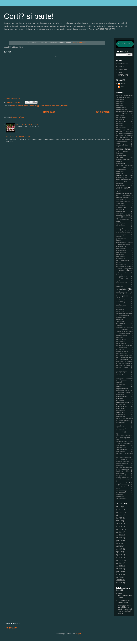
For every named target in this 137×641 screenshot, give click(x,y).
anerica (124, 113)
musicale (123, 357)
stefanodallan (120, 451)
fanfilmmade (128, 217)
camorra (127, 139)
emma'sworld (120, 209)
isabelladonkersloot (121, 292)
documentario (120, 185)
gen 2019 (119, 571)
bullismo (118, 139)
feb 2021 (119, 515)
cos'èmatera (129, 165)
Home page (49, 112)
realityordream (120, 394)
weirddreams (119, 494)
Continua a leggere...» (12, 98)
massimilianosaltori (121, 335)
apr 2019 (119, 563)
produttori (119, 387)
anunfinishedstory (121, 127)
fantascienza (124, 219)
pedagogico (119, 379)
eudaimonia (119, 213)
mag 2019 (119, 560)
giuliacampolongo (121, 252)
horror (130, 270)
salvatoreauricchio (124, 420)
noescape (130, 361)
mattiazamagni (120, 341)
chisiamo (125, 151)
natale (131, 357)
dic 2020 (119, 518)
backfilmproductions (126, 133)
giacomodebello (121, 242)
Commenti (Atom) (17, 117)
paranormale (119, 375)
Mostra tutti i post (80, 43)
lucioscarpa (119, 331)
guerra (120, 268)
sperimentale (127, 443)
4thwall (121, 98)
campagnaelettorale (122, 141)
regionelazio (120, 398)
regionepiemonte (121, 406)
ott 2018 (119, 580)
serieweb (130, 432)
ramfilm (128, 392)
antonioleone (120, 125)
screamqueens (120, 424)
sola (131, 441)
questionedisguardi (121, 390)
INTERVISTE (123, 75)
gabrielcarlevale (121, 239)
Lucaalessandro (120, 321)
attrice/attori (129, 131)
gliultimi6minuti (120, 258)
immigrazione (120, 285)
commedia (120, 157)
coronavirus (120, 159)
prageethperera (120, 385)
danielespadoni (121, 175)
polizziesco (119, 382)
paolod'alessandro (121, 371)
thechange (124, 459)
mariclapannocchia (124, 333)
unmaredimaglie (125, 485)
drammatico (56, 106)
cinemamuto (119, 153)
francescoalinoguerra (124, 233)
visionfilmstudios (121, 492)
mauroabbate (120, 345)
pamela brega (122, 367)
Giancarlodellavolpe (124, 244)
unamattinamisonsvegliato (123, 479)
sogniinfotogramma (121, 441)
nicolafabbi (124, 359)
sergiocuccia (119, 432)
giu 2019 (119, 557)
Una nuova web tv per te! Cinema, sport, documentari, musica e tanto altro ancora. (125, 609)
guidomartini (129, 268)
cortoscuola (119, 165)
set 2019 (119, 549)
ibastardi (125, 273)
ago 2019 (119, 552)
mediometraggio (124, 347)
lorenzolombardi (124, 315)
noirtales (127, 363)
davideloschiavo (121, 177)
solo (119, 443)
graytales (118, 262)
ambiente (130, 111)
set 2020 (119, 523)
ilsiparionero (119, 281)
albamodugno (120, 99)
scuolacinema (120, 426)
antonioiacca (119, 123)
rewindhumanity (120, 414)
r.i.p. (131, 390)
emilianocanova (121, 207)
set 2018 (119, 583)
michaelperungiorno (122, 351)
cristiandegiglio (121, 169)
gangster (118, 240)
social (117, 439)
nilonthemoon (120, 361)
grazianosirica (120, 266)
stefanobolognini (121, 449)
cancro (118, 143)
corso (128, 159)
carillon (118, 147)
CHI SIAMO (122, 69)
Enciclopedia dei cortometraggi (124, 601)
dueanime (119, 197)
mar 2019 (119, 566)
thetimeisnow (125, 469)
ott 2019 (119, 546)
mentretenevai (120, 349)
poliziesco (124, 381)
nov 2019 (119, 543)
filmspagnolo (119, 229)
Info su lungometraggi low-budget (125, 595)
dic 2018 (119, 574)
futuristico (64, 106)
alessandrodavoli (121, 107)
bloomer (121, 135)
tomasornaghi (120, 473)
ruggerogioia (129, 418)
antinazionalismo (121, 117)
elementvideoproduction (123, 201)
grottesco (130, 266)
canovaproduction (122, 145)
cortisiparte (119, 161)
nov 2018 (119, 577)
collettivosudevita (22, 106)
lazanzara (119, 308)
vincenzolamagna (122, 491)
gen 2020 (119, 540)
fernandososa (120, 227)
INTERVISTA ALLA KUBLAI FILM (18, 137)
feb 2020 (119, 538)
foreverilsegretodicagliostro (124, 231)
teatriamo (130, 453)
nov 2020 (119, 521)
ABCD (7, 52)
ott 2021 (119, 507)
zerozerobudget (120, 498)
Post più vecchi (102, 112)
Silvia (122, 87)
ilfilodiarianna (125, 277)
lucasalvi (130, 327)
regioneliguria (120, 400)
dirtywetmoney (120, 183)
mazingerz (129, 345)
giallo (131, 242)
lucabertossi (120, 324)
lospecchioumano (121, 317)
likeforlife (130, 313)
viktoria (118, 489)
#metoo (118, 95)
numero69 (119, 365)
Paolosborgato (120, 373)
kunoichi (127, 298)
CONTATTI (122, 66)
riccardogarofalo (120, 416)
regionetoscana (120, 410)
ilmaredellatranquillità (122, 279)
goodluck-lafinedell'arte (122, 260)
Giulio (122, 83)
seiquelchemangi (121, 428)
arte (128, 129)
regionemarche (120, 404)
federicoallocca (120, 225)
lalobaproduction (121, 304)
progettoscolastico (122, 388)
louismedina (119, 319)
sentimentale (120, 430)
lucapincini (119, 327)
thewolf (118, 471)
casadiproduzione (123, 149)
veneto (118, 487)
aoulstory (118, 129)
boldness (130, 135)
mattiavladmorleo (121, 339)
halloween (121, 270)
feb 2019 (119, 569)
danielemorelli (45, 106)
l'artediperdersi (120, 300)
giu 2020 (119, 526)
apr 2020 (119, 532)
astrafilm (119, 131)
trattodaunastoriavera (122, 477)
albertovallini (119, 105)
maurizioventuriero (121, 343)
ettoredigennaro (121, 211)
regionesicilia (120, 408)
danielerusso (119, 173)
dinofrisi (124, 181)
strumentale (119, 453)
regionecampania (121, 396)
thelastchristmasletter (122, 463)
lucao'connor (119, 325)
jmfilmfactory (129, 294)
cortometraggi (34, 106)
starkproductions (121, 447)
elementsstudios (120, 199)
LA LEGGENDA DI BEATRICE (27, 124)
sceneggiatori (120, 422)
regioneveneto (121, 412)
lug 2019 (119, 555)
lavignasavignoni (121, 306)
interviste (121, 289)
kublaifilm (118, 298)
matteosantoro (120, 337)
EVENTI (121, 72)
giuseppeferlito (120, 256)
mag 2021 (119, 512)
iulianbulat (119, 294)
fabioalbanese (120, 215)
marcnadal (129, 331)
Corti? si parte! (29, 16)
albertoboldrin (120, 101)
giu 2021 (119, 509)
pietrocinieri (129, 379)
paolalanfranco (120, 369)
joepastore (124, 296)
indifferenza (119, 287)
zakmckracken (120, 496)
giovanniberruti (121, 246)
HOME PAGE (123, 64)
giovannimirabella (121, 248)
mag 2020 (119, 529)
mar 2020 (119, 535)
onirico (128, 365)
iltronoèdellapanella (121, 283)
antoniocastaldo (121, 121)
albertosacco (119, 103)
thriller (126, 471)
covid (124, 167)
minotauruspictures (121, 353)
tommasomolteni (121, 475)
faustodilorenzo (120, 223)
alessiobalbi (120, 111)
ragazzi (120, 392)
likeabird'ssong (120, 313)
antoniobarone (120, 119)
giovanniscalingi (121, 250)
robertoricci (119, 418)
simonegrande (125, 437)
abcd (13, 106)
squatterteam (120, 445)
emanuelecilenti (120, 205)
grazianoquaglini (121, 264)
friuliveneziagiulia (121, 235)
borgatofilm (124, 137)
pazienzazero (120, 377)
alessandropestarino (122, 109)
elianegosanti (120, 203)
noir (120, 363)
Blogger (78, 634)
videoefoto (127, 487)
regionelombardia (122, 402)
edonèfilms (127, 197)
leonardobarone (120, 309)
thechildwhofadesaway (122, 461)
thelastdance (119, 465)
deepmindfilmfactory (123, 179)
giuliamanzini (120, 254)
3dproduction (128, 95)
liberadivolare (120, 312)
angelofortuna (120, 115)
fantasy (118, 221)
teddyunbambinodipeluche (123, 457)
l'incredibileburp (120, 302)
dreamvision (126, 195)
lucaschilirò (124, 329)
